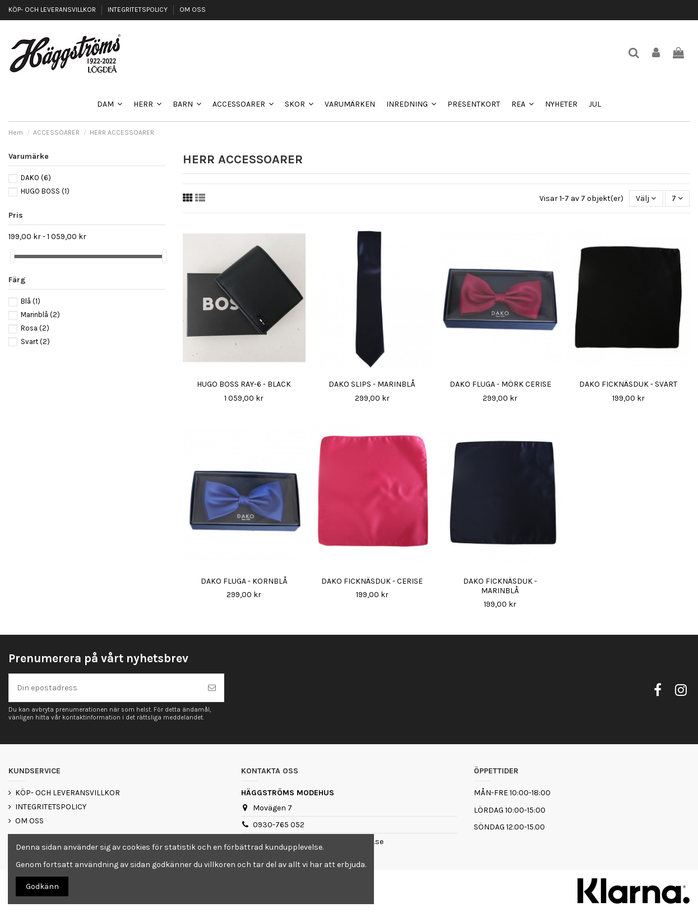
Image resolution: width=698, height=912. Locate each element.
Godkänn (42, 886)
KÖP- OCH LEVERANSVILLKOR (53, 9)
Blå (30, 301)
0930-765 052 (278, 824)
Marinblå (40, 314)
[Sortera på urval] (646, 198)
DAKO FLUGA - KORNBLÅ (244, 581)
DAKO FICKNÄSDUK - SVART (628, 384)
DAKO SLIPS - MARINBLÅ (372, 384)
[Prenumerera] (212, 688)
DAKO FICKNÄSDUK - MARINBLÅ (500, 585)
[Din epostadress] (104, 688)
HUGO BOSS (45, 191)
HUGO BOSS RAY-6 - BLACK (244, 384)
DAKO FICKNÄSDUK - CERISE (372, 581)
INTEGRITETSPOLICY (138, 9)
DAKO (36, 177)
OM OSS (192, 9)
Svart (35, 341)
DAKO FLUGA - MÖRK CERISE (500, 384)
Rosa (35, 328)
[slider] (12, 256)
